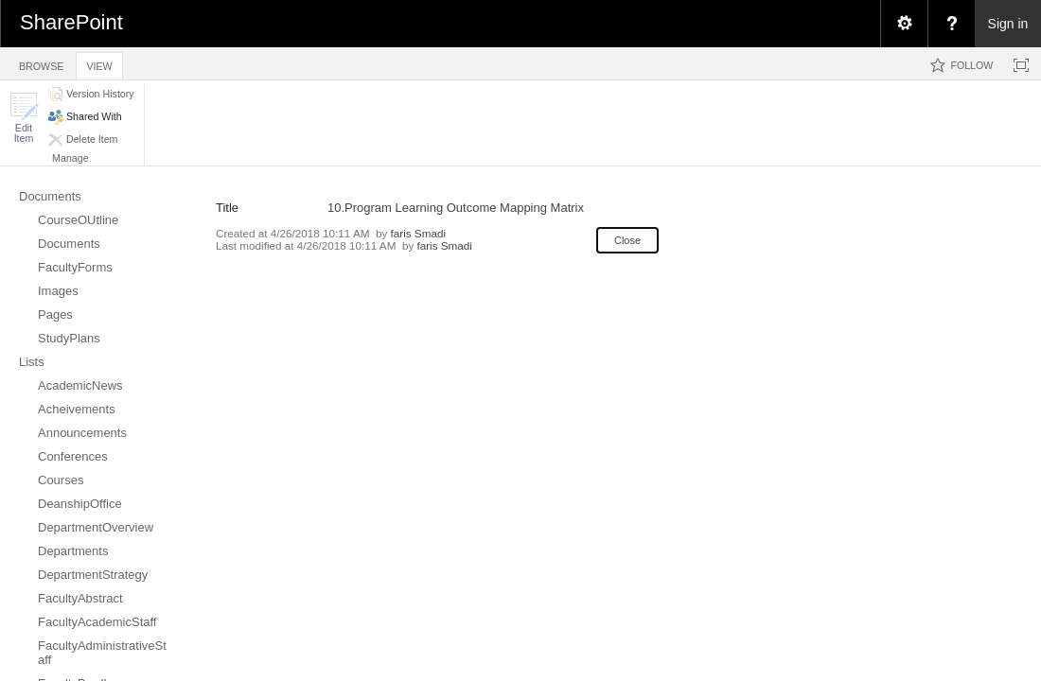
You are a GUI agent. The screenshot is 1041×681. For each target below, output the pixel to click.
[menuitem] (903, 23)
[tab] (41, 63)
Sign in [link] (1008, 23)
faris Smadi (418, 233)
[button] (24, 117)
